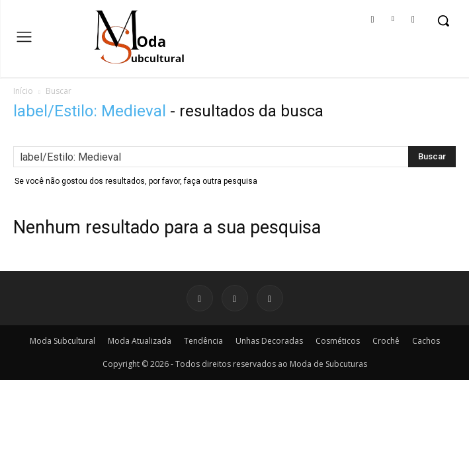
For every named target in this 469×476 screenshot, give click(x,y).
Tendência (203, 340)
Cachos (426, 340)
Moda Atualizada (139, 340)
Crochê (386, 340)
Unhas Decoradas (269, 340)
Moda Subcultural (62, 340)
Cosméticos (338, 340)
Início (23, 91)
